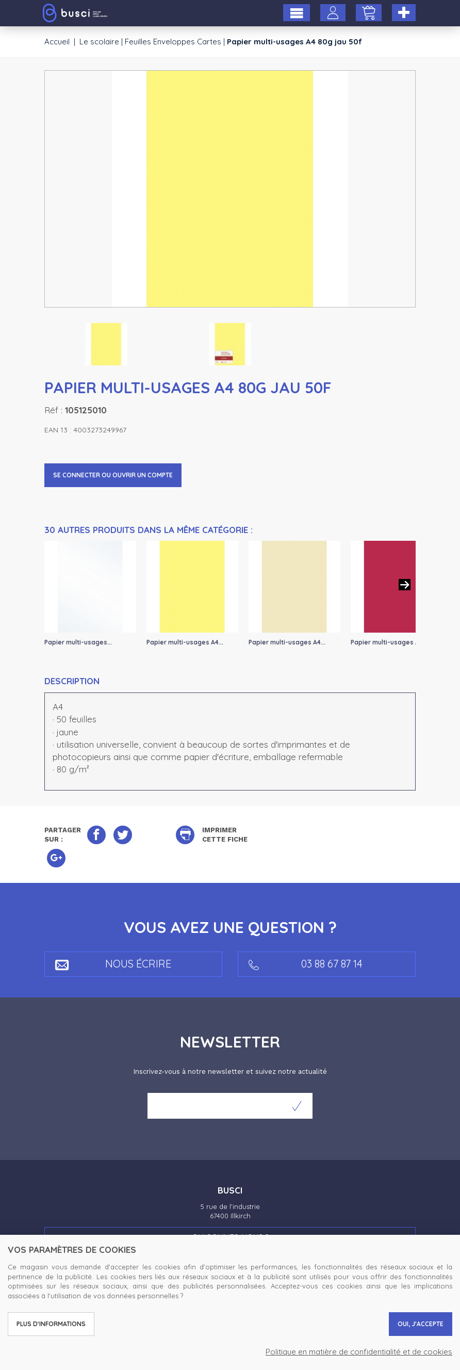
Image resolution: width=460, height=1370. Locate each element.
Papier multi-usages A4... (184, 642)
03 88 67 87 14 (306, 963)
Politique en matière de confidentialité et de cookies (359, 1352)
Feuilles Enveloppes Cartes (173, 41)
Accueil (57, 41)
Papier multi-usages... (78, 642)
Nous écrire (113, 963)
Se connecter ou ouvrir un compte (113, 475)
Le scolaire (99, 41)
